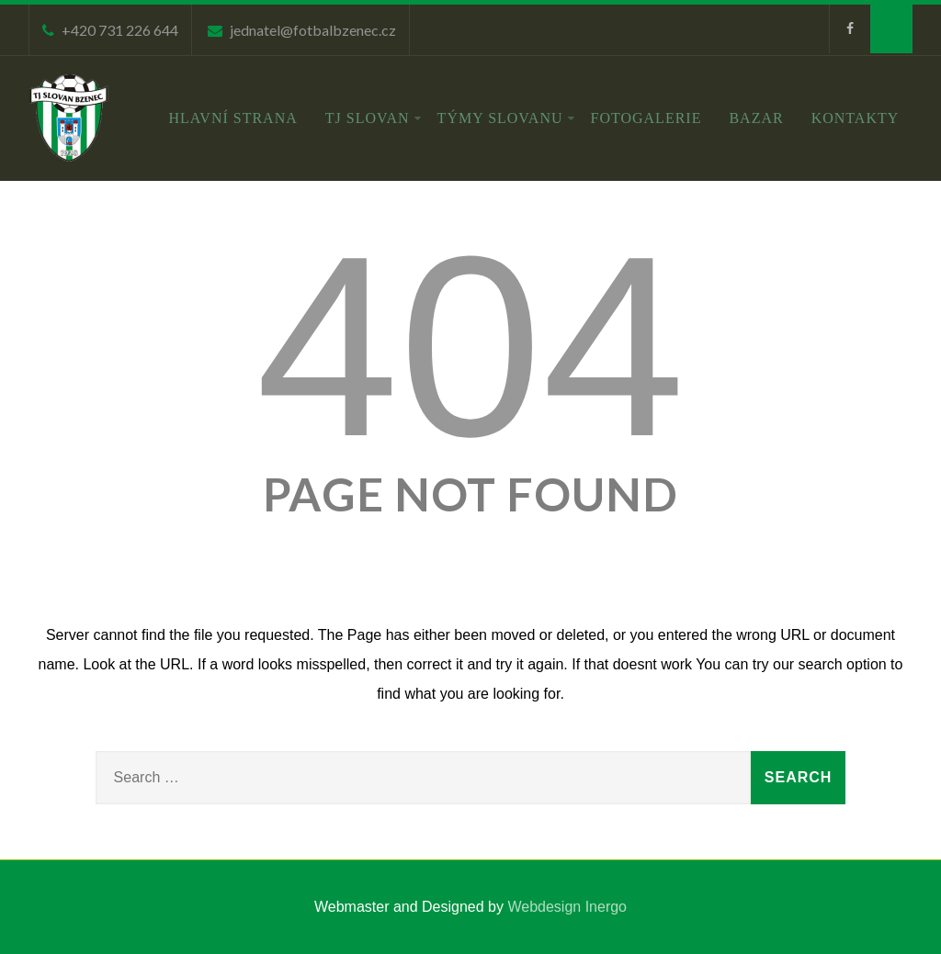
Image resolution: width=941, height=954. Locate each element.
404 (470, 346)
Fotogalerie (646, 118)
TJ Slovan (373, 118)
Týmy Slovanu (506, 118)
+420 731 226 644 (120, 30)
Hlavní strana (233, 118)
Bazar (756, 118)
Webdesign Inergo (567, 907)
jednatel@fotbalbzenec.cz (313, 30)
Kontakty (855, 118)
